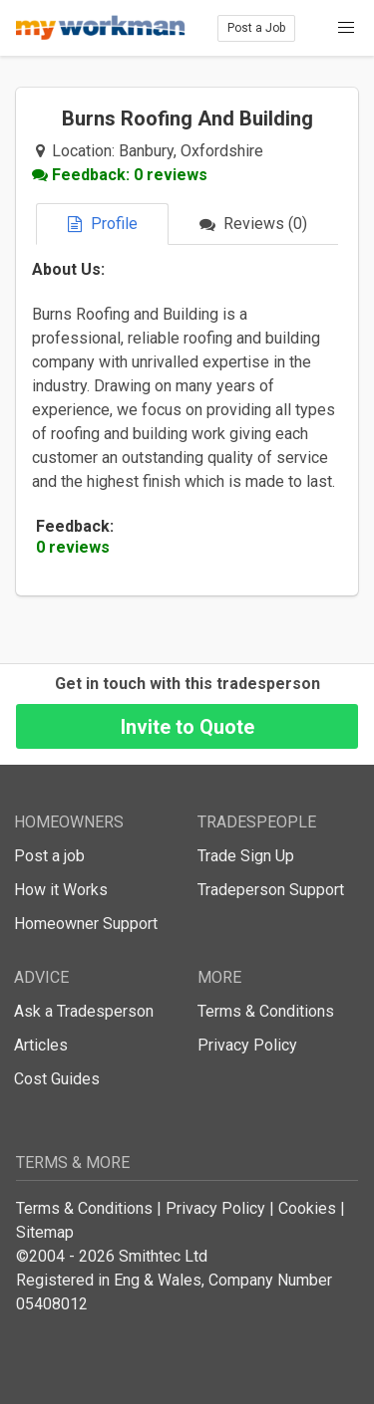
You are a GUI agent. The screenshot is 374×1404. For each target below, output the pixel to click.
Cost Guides (57, 1078)
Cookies (307, 1208)
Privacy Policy (247, 1045)
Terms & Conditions (265, 1011)
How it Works (61, 889)
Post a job (49, 855)
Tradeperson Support (270, 889)
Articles (41, 1045)
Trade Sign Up (245, 855)
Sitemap (45, 1232)
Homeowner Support (86, 923)
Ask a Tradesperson (84, 1011)
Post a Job (256, 28)
